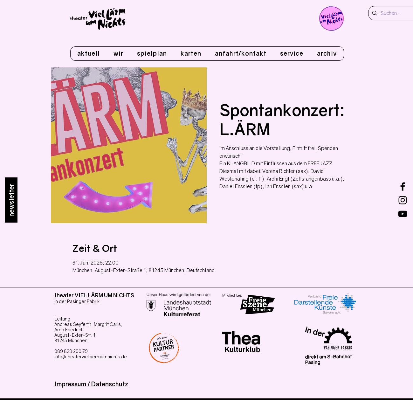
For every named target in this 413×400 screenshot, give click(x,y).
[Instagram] (402, 200)
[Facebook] (402, 186)
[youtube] (402, 213)
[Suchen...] (395, 13)
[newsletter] (11, 200)
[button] (118, 53)
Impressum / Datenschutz (91, 384)
